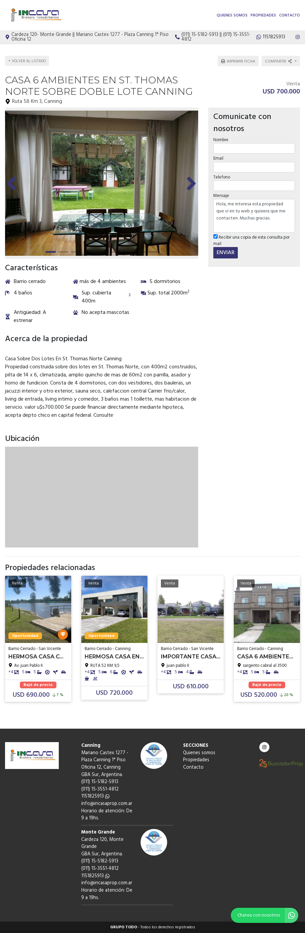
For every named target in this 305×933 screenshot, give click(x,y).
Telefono (221, 177)
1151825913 (95, 796)
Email (218, 158)
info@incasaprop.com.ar (106, 804)
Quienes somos (232, 15)
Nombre (220, 140)
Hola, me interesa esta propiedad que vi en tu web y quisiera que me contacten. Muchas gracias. (254, 216)
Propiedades (263, 15)
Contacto (289, 15)
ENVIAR (225, 252)
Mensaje (221, 196)
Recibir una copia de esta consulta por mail (251, 240)
